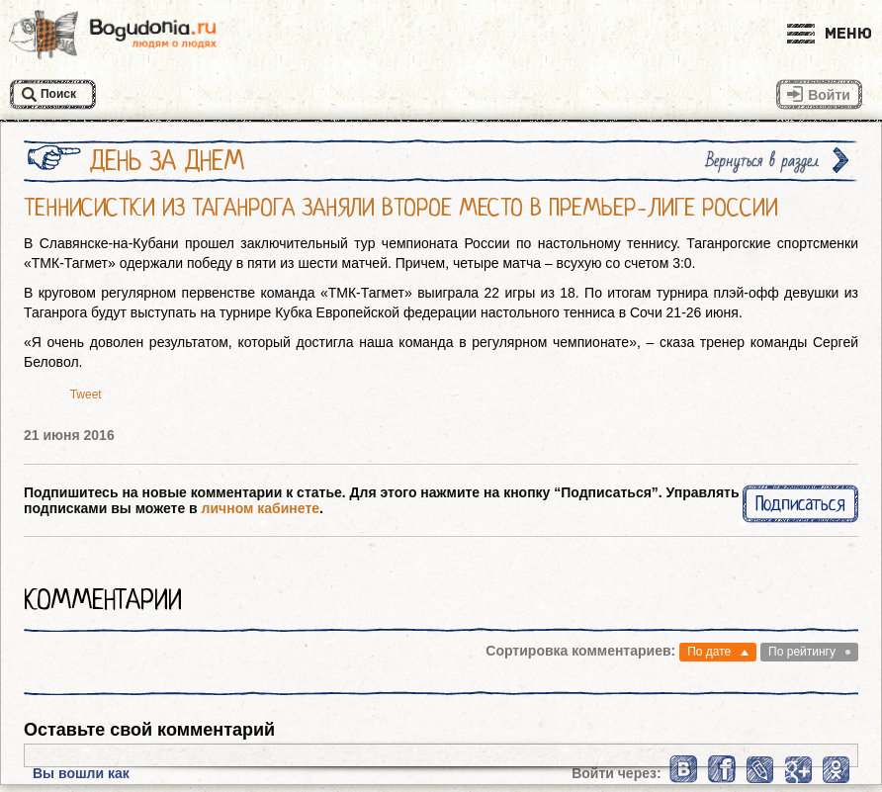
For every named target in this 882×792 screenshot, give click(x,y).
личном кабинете (260, 508)
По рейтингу (802, 652)
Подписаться (800, 503)
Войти (829, 95)
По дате (709, 652)
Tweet (86, 394)
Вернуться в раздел (762, 160)
